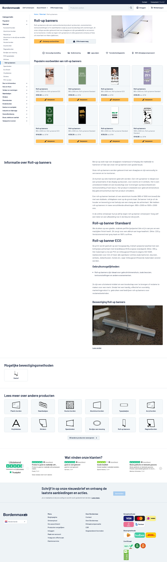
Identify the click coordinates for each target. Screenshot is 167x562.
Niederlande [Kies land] (11, 522)
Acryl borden (7, 46)
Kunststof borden (9, 28)
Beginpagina (52, 517)
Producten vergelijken (56, 527)
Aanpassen (49, 99)
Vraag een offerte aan (56, 538)
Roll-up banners (42, 89)
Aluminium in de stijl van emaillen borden (14, 38)
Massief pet (7, 34)
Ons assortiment (54, 524)
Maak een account (54, 534)
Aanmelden (119, 493)
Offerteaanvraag (56, 8)
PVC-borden (7, 80)
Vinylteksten (7, 73)
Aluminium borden (9, 31)
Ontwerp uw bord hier (49, 41)
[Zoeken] (97, 7)
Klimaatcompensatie (93, 524)
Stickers (6, 76)
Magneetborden (8, 49)
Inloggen (51, 531)
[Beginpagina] (23, 514)
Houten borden (8, 42)
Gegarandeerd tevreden (95, 531)
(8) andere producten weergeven (83, 437)
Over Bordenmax (92, 520)
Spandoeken (7, 66)
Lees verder (96, 348)
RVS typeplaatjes (8, 56)
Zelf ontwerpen (28, 8)
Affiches (6, 59)
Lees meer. (96, 498)
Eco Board (6, 70)
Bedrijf (162, 2)
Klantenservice (53, 541)
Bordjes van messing (10, 52)
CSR (87, 527)
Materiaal (42, 14)
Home (36, 14)
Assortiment (43, 7)
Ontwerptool (52, 520)
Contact (89, 517)
